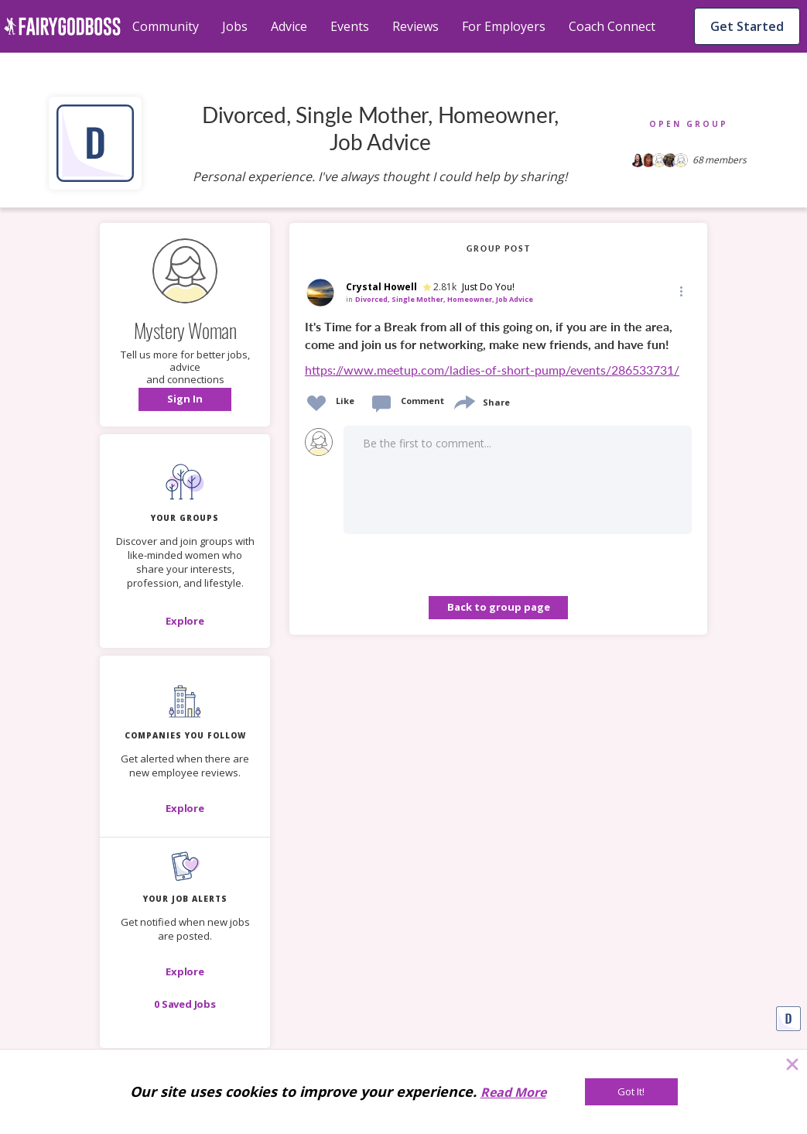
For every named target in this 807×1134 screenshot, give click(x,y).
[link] (498, 349)
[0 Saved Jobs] (185, 1004)
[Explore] (185, 620)
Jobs (235, 26)
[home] (62, 26)
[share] (463, 400)
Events (349, 26)
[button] (184, 399)
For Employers (503, 26)
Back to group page (498, 607)
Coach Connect (612, 26)
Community (165, 26)
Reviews (415, 26)
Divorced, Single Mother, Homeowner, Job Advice (444, 299)
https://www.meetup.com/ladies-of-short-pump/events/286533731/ (492, 369)
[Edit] (680, 290)
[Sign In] (184, 399)
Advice (289, 26)
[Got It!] (631, 1091)
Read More (513, 1092)
